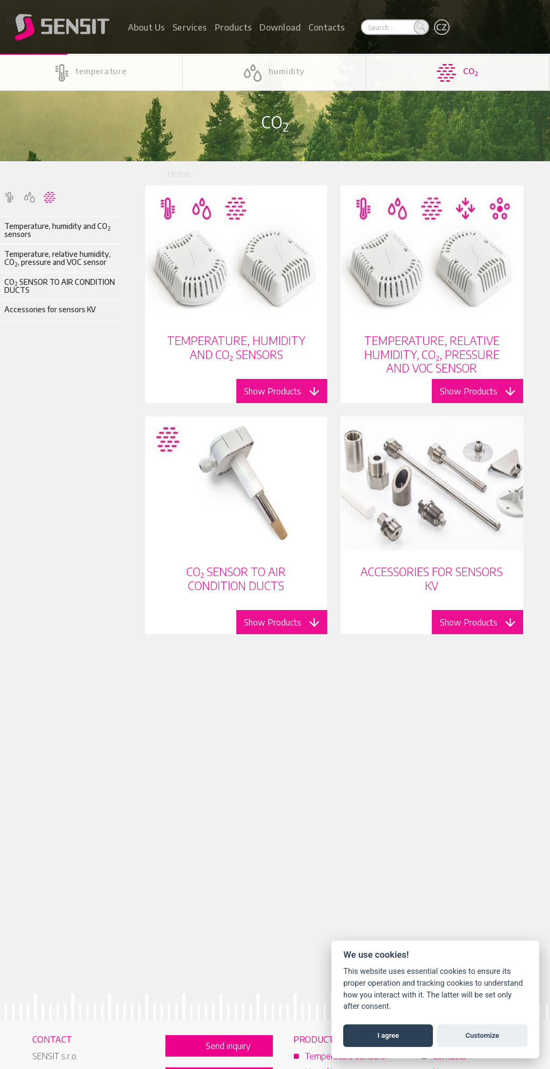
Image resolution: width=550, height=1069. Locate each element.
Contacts (326, 27)
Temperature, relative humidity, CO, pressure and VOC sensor (57, 258)
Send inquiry (228, 1046)
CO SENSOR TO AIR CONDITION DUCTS (59, 286)
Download (280, 27)
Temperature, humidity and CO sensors (57, 230)
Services (189, 27)
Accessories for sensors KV (50, 309)
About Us (146, 27)
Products (233, 27)
